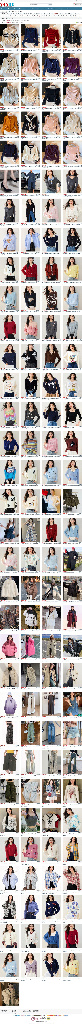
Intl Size (24, 20)
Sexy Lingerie (51, 8)
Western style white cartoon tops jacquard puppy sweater (30, 299)
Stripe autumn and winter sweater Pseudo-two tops (9, 38)
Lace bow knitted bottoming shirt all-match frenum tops (9, 96)
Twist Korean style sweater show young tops (51, 415)
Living (58, 8)
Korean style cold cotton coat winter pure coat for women (9, 590)
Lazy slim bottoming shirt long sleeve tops (30, 95)
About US (4, 1011)
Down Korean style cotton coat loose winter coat (72, 619)
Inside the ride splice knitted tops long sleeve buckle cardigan (9, 154)
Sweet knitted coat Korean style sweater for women (51, 561)
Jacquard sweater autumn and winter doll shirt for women (9, 386)
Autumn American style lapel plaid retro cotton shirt (72, 880)
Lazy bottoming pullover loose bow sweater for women (9, 270)
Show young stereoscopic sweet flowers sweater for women (30, 851)
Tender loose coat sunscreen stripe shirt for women (30, 880)
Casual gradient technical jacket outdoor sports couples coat (9, 706)
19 (51, 15)
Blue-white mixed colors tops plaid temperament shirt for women (51, 880)
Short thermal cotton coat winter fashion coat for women (30, 590)
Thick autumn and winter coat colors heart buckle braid (9, 357)
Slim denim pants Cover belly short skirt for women (72, 735)
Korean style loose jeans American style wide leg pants (9, 735)
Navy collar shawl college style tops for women (30, 125)
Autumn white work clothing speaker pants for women (30, 706)
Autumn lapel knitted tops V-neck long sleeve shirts (72, 125)
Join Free (71, 0)
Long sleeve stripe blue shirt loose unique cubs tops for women (9, 241)
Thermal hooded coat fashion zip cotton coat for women (72, 590)
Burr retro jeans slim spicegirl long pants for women (51, 764)
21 (56, 15)
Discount (12, 20)
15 (42, 15)
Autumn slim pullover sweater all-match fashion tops (9, 212)
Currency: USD (27, 0)
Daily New (9, 8)
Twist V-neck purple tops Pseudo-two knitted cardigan (30, 967)
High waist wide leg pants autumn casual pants (30, 735)
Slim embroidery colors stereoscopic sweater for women (72, 328)
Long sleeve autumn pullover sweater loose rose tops (9, 328)
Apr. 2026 (15, 13)
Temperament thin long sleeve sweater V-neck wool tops (51, 357)
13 (37, 15)
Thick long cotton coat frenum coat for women (30, 648)
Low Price (18, 22)
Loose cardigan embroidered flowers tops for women (72, 473)
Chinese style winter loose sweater (9, 850)
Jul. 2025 (61, 13)
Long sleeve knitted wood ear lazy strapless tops (72, 96)
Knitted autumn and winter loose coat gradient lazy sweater (30, 328)
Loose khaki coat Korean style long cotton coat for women (51, 648)
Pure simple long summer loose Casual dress (51, 705)
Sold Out (28, 20)
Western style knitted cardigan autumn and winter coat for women (30, 357)
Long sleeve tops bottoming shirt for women (30, 153)
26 (68, 15)
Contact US (4, 1013)
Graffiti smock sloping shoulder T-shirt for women (72, 793)
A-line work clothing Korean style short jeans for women (72, 503)
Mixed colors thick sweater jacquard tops (9, 473)
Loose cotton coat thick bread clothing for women (9, 677)
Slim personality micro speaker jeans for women (72, 764)
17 (46, 15)
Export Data (79, 22)
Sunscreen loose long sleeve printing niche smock (72, 386)
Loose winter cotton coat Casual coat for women (72, 561)
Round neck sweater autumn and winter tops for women (51, 532)
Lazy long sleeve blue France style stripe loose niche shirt (30, 241)
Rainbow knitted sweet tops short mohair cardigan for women (9, 415)
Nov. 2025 (40, 13)
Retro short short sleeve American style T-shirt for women (51, 822)
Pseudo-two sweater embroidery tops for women (72, 299)
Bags (44, 8)
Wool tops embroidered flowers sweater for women (72, 357)
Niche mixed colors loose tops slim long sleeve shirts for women (30, 444)
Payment (14, 1011)
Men (27, 8)
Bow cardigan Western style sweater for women (30, 473)
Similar (15, 8)
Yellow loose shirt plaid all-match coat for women (72, 851)
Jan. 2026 (30, 13)
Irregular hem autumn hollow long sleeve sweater (72, 241)
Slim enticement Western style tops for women (72, 67)
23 (61, 15)
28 (73, 15)
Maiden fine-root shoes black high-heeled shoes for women (9, 183)
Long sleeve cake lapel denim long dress (30, 182)
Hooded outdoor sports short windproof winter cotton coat (51, 590)
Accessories (65, 8)
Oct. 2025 (46, 13)
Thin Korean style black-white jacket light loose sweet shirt (9, 909)
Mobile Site (2, 0)
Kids (33, 8)
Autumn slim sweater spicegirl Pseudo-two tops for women (51, 154)
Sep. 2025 (51, 13)
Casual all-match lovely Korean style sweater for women (72, 444)
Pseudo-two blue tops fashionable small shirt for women (51, 938)
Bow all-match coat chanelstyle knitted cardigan (30, 270)
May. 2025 (71, 13)
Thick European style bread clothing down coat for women (72, 648)
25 (66, 15)
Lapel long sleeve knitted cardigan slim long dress (30, 212)
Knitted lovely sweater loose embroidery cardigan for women (72, 967)
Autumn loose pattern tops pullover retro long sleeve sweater (51, 299)
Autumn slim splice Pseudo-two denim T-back (51, 793)
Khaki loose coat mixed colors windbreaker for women (51, 677)
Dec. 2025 (35, 13)
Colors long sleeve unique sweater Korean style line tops (9, 299)
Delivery (14, 1013)
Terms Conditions (27, 1011)
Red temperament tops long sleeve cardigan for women (72, 938)
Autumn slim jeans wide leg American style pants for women (51, 735)
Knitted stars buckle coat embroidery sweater (51, 328)
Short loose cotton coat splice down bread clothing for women (9, 648)
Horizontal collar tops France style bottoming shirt (72, 154)
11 (32, 15)
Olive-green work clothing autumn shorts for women (9, 764)
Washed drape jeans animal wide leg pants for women (30, 764)
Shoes (38, 8)
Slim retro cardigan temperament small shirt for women (9, 125)
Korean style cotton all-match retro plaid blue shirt (30, 909)
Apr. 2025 (77, 13)
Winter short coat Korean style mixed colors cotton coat (30, 619)
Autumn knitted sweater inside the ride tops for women (51, 241)
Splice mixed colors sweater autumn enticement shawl (30, 415)
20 (54, 15)
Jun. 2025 (66, 13)
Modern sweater (51, 182)
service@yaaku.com (42, 1021)
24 (63, 15)
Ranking (13, 22)
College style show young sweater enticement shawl (51, 67)
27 (70, 15)
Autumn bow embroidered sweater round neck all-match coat (51, 473)
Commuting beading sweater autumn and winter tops (72, 532)
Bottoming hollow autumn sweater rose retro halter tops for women (72, 183)
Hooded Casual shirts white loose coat (9, 995)
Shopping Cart (77, 4)
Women (21, 8)
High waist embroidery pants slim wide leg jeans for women (30, 793)
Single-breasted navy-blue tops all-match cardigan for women (9, 444)
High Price (23, 22)
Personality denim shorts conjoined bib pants (9, 531)
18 (49, 15)
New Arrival (8, 22)
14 (39, 15)
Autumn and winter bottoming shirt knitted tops (51, 96)
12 (34, 15)
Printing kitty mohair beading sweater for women (72, 822)
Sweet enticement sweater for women (30, 37)
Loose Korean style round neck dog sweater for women (30, 503)
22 (58, 15)
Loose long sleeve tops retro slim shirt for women (9, 880)
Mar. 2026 (20, 13)
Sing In (66, 0)
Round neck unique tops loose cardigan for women (72, 270)
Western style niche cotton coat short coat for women (51, 619)
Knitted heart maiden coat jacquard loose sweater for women (30, 938)
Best (16, 20)
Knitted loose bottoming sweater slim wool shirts (72, 909)
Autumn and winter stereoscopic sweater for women (9, 561)
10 (30, 15)
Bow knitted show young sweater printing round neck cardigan (51, 386)
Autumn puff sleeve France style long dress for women (30, 532)
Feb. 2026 (25, 13)
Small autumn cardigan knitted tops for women (30, 386)
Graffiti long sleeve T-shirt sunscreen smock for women (9, 822)
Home (2, 8)
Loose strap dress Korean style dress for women (72, 706)
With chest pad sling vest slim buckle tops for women (30, 822)
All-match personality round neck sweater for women (9, 503)
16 (44, 15)
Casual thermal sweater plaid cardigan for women (9, 938)
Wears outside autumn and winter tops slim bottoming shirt (51, 125)
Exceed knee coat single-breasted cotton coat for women (30, 677)
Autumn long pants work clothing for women (9, 792)
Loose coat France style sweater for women (51, 850)
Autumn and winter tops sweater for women (51, 270)
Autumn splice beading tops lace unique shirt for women (51, 503)
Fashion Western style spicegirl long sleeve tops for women (51, 38)
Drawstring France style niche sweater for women (72, 212)
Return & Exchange (27, 1013)
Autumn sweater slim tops (72, 415)
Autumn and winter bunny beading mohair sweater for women (30, 561)
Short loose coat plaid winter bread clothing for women (9, 619)
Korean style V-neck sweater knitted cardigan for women (51, 967)
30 (75, 15)
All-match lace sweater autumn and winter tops (30, 67)
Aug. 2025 (56, 13)
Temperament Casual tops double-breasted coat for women (72, 677)
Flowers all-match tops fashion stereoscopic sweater (51, 212)
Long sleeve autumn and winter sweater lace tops (72, 38)
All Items (8, 20)
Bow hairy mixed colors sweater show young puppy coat (9, 967)
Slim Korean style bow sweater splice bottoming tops (9, 67)
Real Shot (19, 20)
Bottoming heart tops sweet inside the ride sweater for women (51, 444)
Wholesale (36, 1011)
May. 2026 (9, 13)
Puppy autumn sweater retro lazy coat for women (51, 909)
